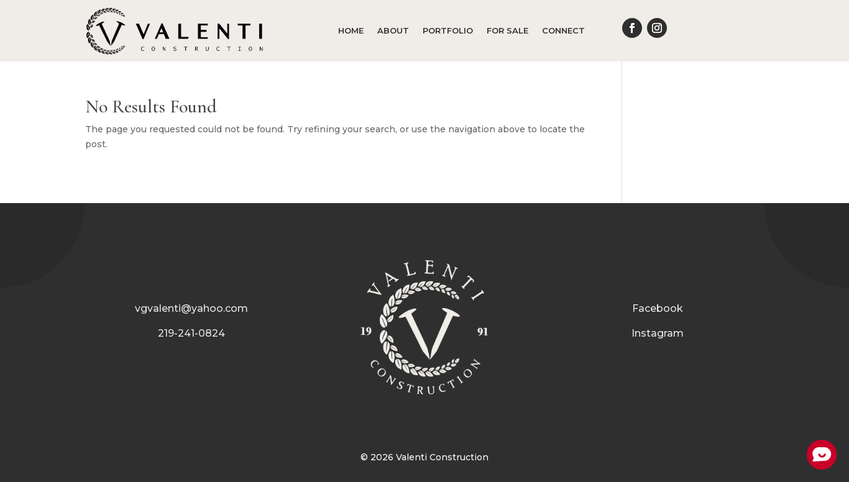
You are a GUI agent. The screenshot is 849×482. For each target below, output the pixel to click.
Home (351, 30)
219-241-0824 (191, 333)
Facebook (657, 308)
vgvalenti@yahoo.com (191, 308)
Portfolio (448, 30)
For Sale (507, 30)
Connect (563, 30)
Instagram (657, 333)
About (393, 30)
